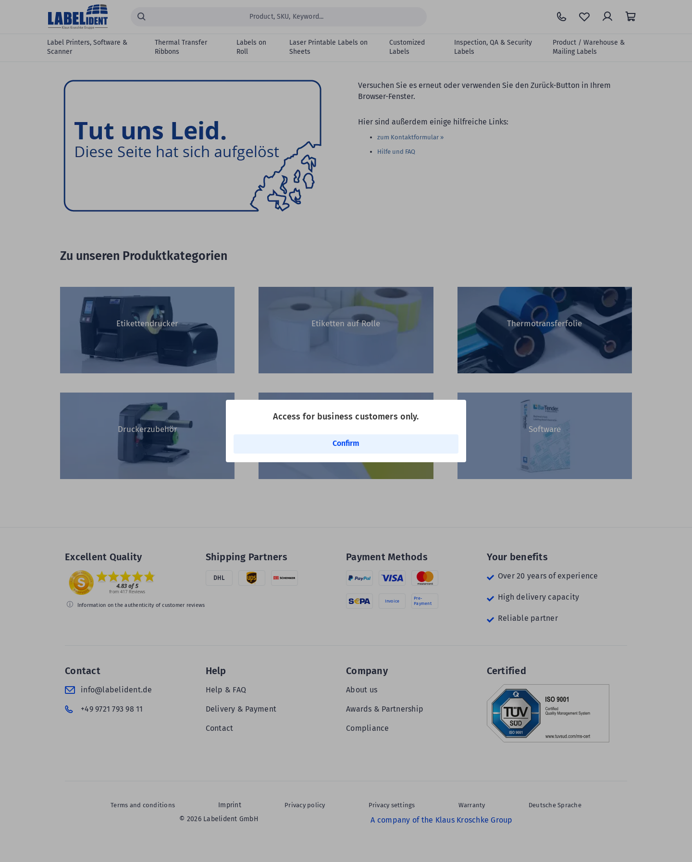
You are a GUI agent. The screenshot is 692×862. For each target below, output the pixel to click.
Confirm (346, 443)
